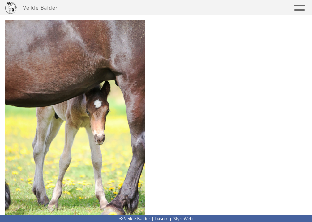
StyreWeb (183, 218)
